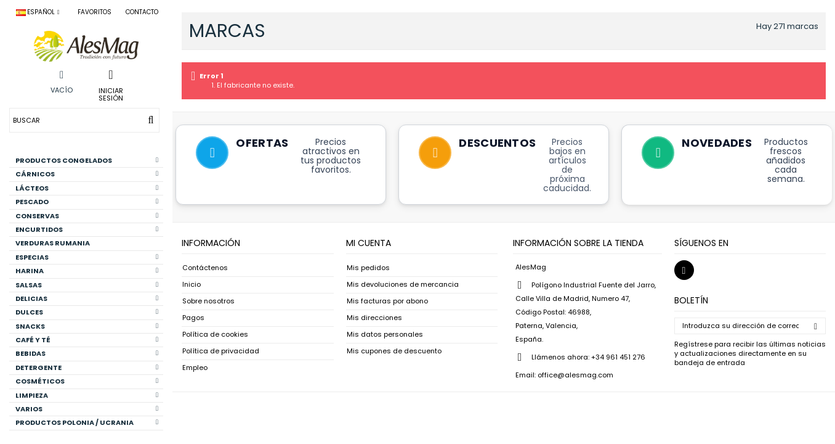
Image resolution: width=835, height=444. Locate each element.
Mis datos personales (385, 334)
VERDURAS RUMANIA (52, 243)
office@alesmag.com (575, 375)
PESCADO (86, 202)
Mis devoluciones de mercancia (403, 284)
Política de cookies (215, 334)
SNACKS (86, 326)
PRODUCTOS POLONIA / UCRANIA (86, 422)
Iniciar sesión (111, 94)
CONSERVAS (86, 216)
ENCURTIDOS (86, 229)
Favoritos (94, 12)
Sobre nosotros (208, 301)
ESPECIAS (86, 257)
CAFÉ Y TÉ (86, 340)
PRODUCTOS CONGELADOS (86, 160)
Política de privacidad (220, 351)
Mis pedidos (368, 268)
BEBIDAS (86, 353)
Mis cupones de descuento (394, 351)
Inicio (191, 284)
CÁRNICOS (86, 174)
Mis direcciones (374, 318)
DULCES (86, 312)
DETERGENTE (86, 367)
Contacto (142, 12)
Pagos (193, 318)
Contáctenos (205, 268)
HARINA (86, 271)
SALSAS (86, 285)
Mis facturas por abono (387, 301)
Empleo (195, 367)
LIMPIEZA (86, 395)
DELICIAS (86, 298)
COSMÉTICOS (86, 381)
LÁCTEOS (86, 188)
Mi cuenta (368, 243)
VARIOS (86, 409)
